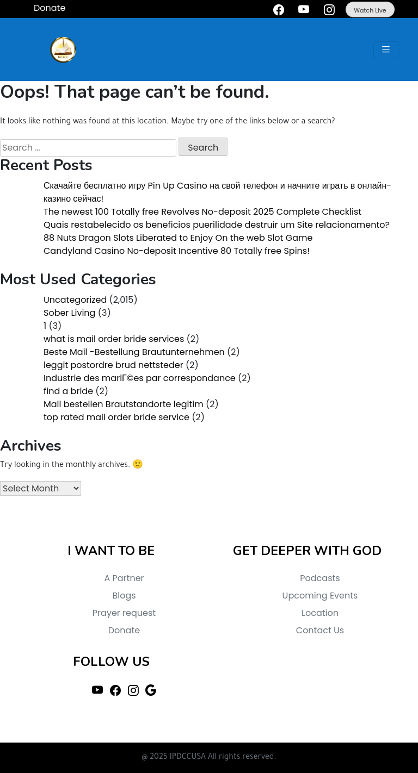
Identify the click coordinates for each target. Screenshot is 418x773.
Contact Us (320, 630)
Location (320, 613)
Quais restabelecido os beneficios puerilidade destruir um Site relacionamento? (217, 225)
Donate (124, 630)
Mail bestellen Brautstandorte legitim (124, 404)
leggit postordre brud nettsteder (113, 365)
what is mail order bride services (114, 339)
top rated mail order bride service (116, 417)
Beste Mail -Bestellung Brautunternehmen (134, 352)
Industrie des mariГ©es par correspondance (140, 378)
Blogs (124, 595)
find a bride (68, 391)
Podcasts (320, 578)
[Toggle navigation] (385, 49)
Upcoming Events (320, 595)
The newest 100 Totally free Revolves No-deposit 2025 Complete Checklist (202, 211)
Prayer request (124, 613)
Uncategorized (75, 300)
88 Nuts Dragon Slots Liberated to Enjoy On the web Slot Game (178, 238)
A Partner (124, 578)
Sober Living (69, 313)
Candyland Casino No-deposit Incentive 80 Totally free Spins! (177, 251)
